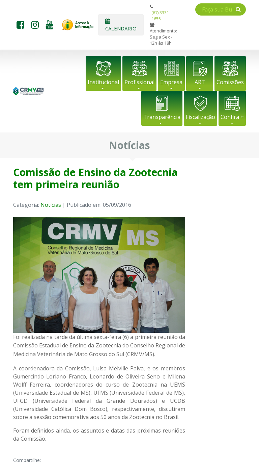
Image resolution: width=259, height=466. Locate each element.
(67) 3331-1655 (160, 15)
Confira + (232, 117)
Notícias (50, 205)
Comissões (230, 82)
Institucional (103, 82)
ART (200, 82)
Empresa (171, 82)
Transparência (161, 117)
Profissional (139, 82)
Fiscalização (200, 117)
